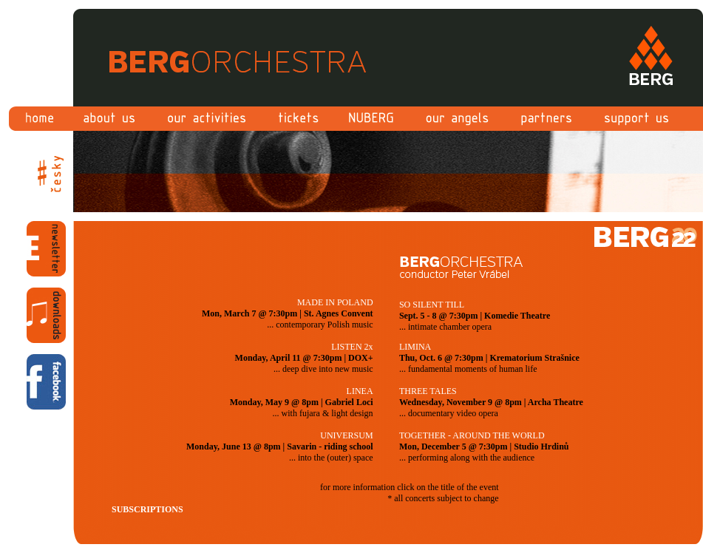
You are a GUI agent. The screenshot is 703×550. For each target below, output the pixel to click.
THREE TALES (428, 391)
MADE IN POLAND (335, 302)
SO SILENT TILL (431, 304)
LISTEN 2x (352, 347)
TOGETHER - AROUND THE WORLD (472, 435)
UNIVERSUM (346, 435)
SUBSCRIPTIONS (147, 509)
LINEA (360, 391)
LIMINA (415, 347)
